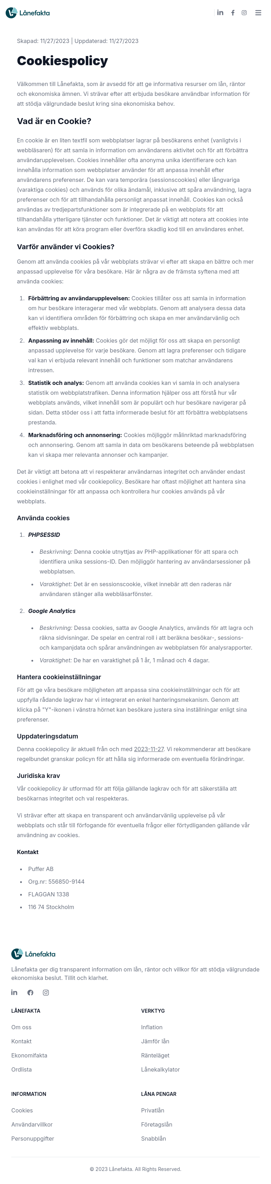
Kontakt (21, 1041)
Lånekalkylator (160, 1069)
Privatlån (152, 1110)
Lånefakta (120, 1169)
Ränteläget (155, 1055)
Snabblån (153, 1138)
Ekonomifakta (29, 1055)
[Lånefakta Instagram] (244, 12)
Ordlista (21, 1069)
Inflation (152, 1027)
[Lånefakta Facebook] (233, 12)
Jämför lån (155, 1041)
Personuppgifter (32, 1138)
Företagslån (156, 1124)
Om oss (21, 1027)
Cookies (22, 1110)
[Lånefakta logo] (28, 12)
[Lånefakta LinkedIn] (221, 12)
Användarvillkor (32, 1124)
